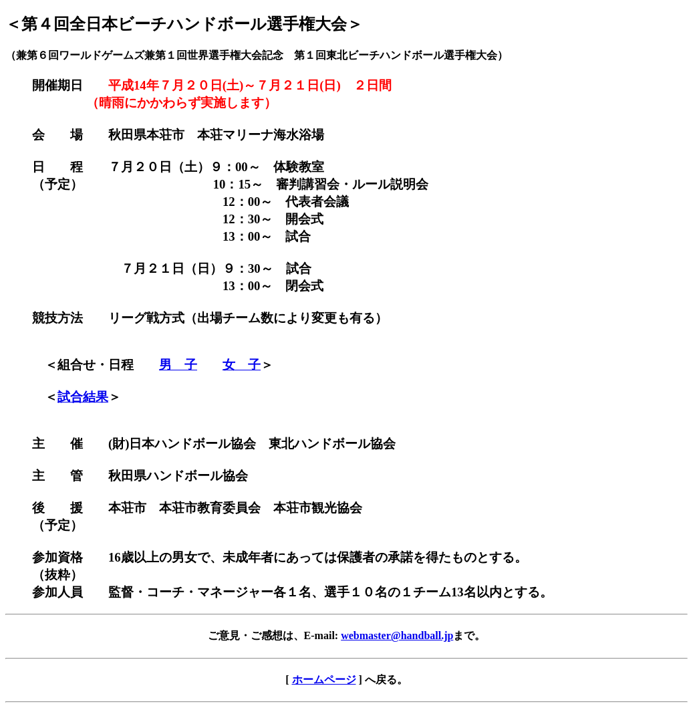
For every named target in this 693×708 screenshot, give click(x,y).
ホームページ (324, 679)
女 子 (242, 365)
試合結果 (82, 397)
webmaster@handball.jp (397, 635)
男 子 (178, 365)
